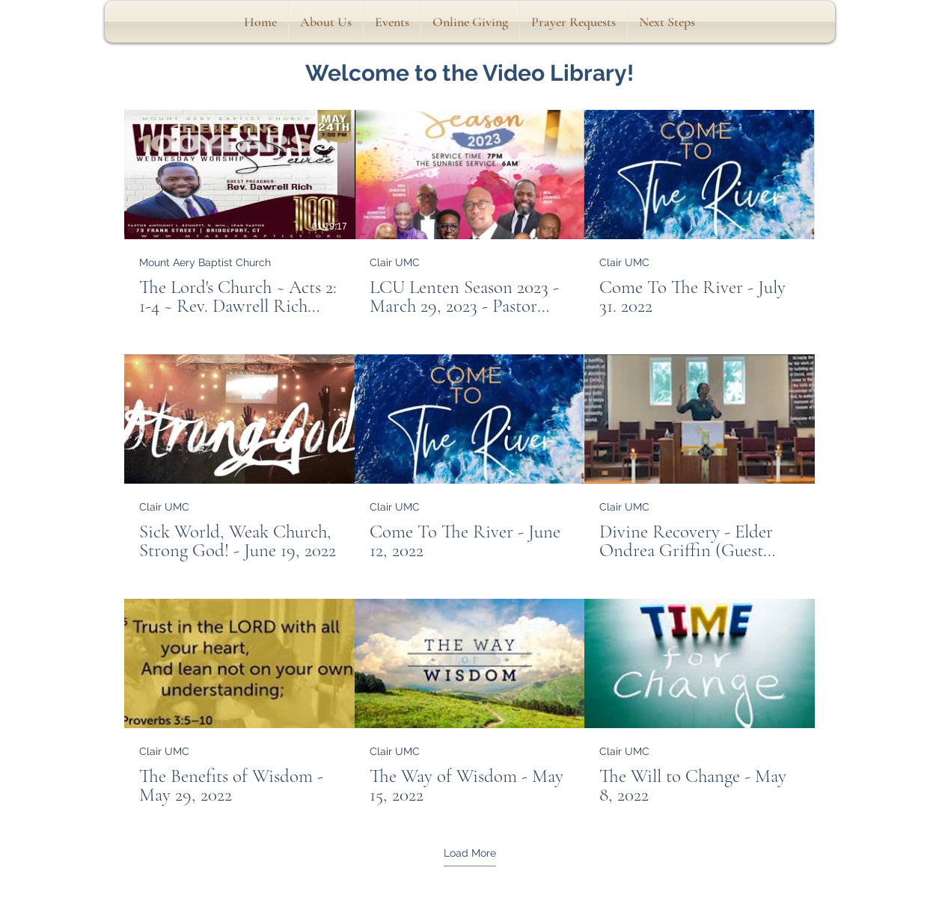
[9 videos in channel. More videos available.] (469, 458)
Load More (469, 853)
